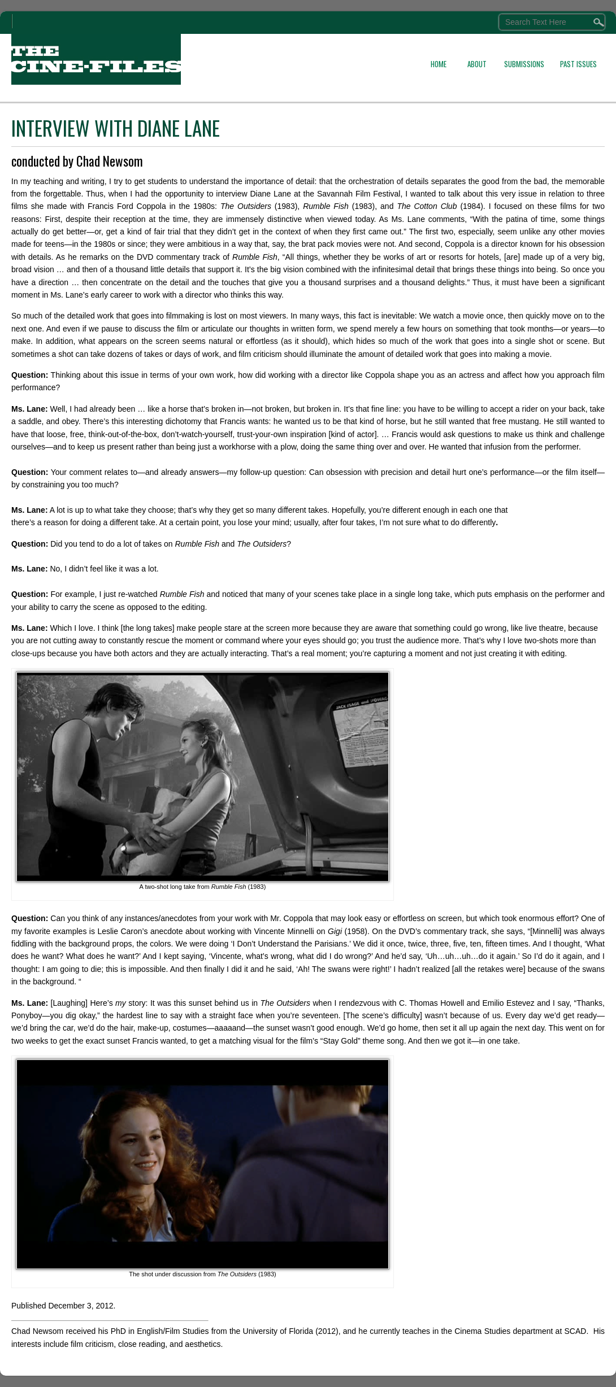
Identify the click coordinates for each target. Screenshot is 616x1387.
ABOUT (477, 63)
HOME (438, 63)
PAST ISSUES (578, 63)
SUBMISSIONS (524, 63)
